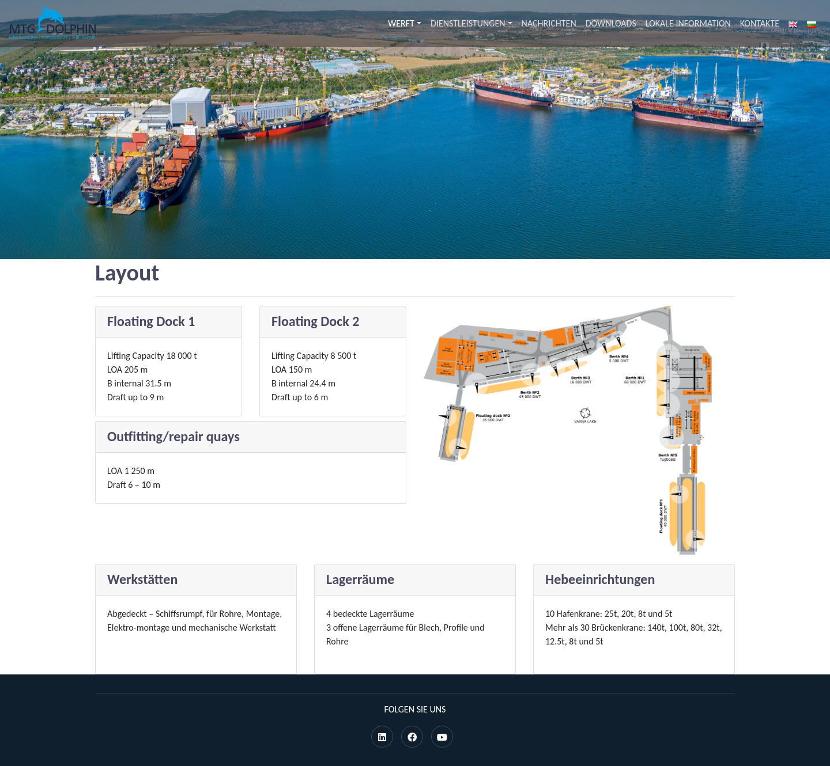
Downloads (611, 23)
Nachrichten (549, 23)
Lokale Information (688, 23)
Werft (401, 23)
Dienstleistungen (468, 23)
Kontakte (759, 23)
